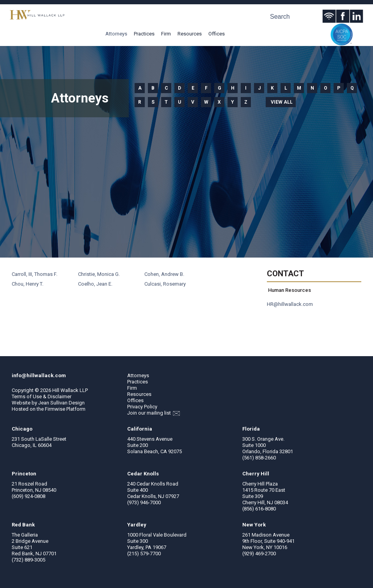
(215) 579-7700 (144, 553)
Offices (216, 34)
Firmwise (55, 409)
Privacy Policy (142, 407)
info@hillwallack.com (39, 375)
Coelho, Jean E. (95, 284)
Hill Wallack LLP (70, 390)
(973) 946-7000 (144, 502)
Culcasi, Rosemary (165, 284)
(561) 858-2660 (259, 458)
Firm (166, 34)
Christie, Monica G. (99, 274)
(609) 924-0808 (28, 496)
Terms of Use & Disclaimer (41, 396)
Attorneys (116, 34)
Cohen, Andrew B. (164, 274)
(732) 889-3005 (28, 560)
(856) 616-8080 (259, 509)
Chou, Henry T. (27, 284)
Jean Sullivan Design (61, 403)
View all (282, 102)
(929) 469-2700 (259, 553)
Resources (190, 34)
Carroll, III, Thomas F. (34, 274)
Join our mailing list (153, 413)
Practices (144, 34)
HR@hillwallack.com (290, 304)
